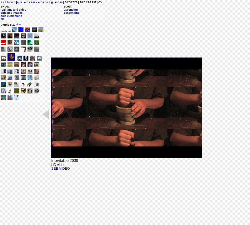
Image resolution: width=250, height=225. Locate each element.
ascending (71, 9)
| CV (99, 2)
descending (71, 12)
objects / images (11, 12)
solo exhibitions (11, 16)
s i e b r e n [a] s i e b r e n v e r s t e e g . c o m (31, 2)
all (2, 19)
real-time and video (13, 9)
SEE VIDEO (60, 168)
